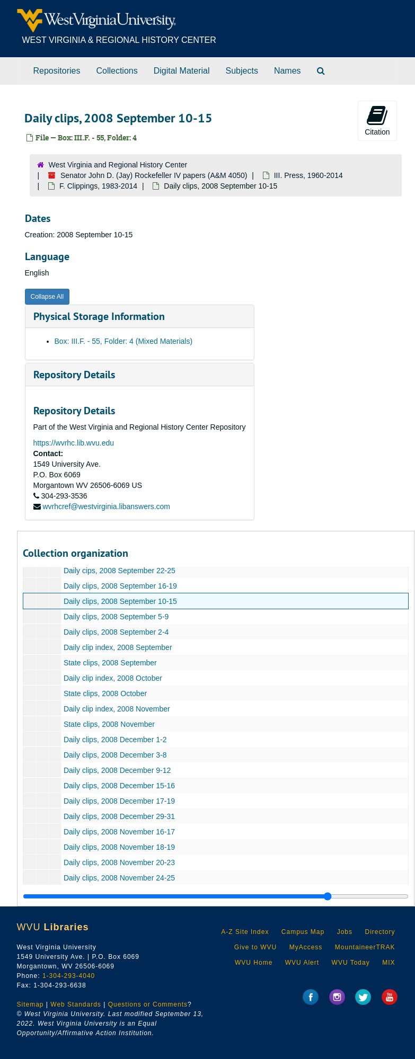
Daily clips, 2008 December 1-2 (114, 739)
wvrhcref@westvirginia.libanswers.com (106, 506)
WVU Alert (302, 962)
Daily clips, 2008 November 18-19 (118, 847)
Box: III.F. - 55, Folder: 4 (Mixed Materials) (124, 341)
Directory (380, 932)
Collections (116, 70)
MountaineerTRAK (365, 947)
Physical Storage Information (99, 316)
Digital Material (182, 70)
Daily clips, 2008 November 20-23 (118, 862)
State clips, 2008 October (104, 693)
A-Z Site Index (245, 932)
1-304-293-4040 (68, 976)
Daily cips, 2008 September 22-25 (119, 570)
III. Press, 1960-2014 (308, 175)
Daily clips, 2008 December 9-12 (116, 770)
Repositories (57, 70)
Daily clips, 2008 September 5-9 (115, 616)
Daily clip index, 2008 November (116, 709)
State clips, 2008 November (108, 724)
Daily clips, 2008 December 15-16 (118, 785)
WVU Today (351, 962)
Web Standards (75, 1004)
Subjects (242, 70)
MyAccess (306, 947)
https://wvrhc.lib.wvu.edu (73, 443)
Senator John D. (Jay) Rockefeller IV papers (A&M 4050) (154, 175)
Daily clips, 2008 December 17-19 (118, 801)
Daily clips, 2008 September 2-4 (115, 632)
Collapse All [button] (47, 296)
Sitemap (30, 1004)
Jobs (344, 932)
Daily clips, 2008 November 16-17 (118, 831)
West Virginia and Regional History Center (118, 165)
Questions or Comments (148, 1004)
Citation (377, 120)
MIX (388, 962)
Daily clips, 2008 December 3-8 (114, 755)
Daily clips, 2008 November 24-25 (118, 878)
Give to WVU (255, 947)
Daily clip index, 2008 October (112, 678)
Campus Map (302, 932)
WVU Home (253, 962)
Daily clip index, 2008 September (117, 647)
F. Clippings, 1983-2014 (98, 186)
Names (287, 70)
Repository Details (74, 374)
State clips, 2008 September (109, 662)
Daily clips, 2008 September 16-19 (119, 586)
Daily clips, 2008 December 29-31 (118, 816)
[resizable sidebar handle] (216, 896)
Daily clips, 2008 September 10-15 (119, 601)
